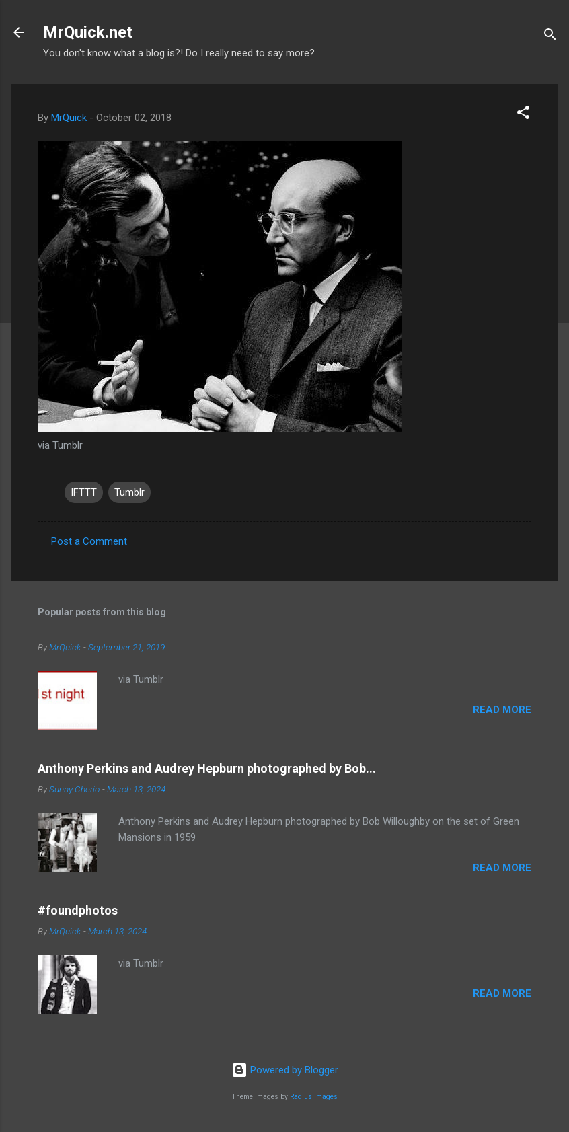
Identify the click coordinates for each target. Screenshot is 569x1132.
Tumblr (129, 492)
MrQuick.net (87, 32)
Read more (502, 710)
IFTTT (84, 492)
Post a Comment (89, 541)
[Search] (550, 36)
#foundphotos (78, 910)
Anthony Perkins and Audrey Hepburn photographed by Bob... (207, 768)
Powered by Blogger (284, 1070)
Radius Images (314, 1096)
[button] (523, 114)
